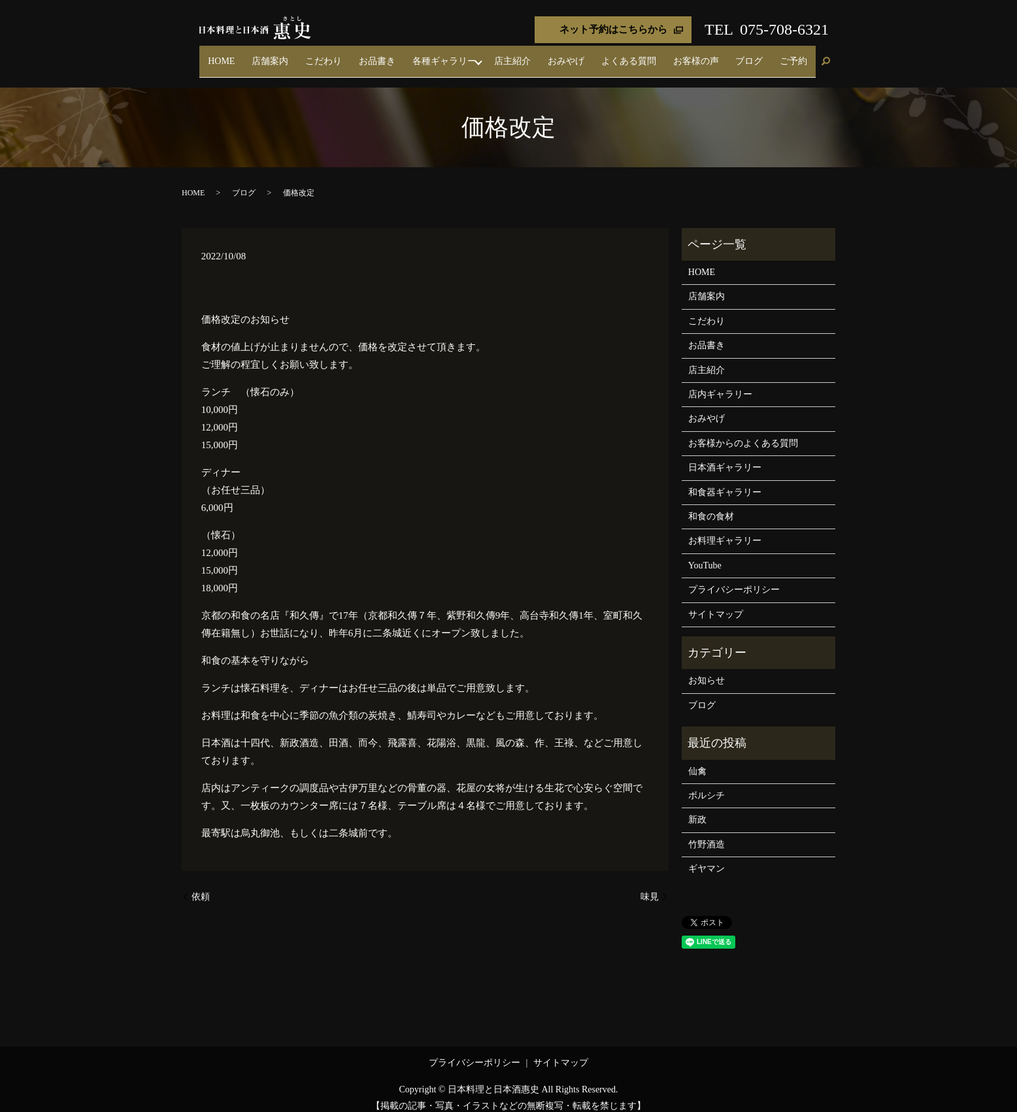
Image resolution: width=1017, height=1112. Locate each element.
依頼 (201, 885)
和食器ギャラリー (724, 480)
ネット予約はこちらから (613, 29)
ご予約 (799, 55)
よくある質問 (668, 55)
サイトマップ (715, 603)
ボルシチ (706, 784)
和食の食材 (711, 505)
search (825, 56)
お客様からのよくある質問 (743, 431)
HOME (331, 55)
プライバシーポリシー (734, 578)
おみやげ (617, 55)
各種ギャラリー (508, 55)
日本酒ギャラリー (724, 456)
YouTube (705, 554)
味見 (650, 885)
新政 (697, 808)
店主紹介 (575, 55)
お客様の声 (724, 55)
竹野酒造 (706, 833)
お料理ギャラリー (724, 529)
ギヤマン (706, 857)
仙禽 (697, 759)
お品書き (452, 55)
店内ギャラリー (720, 382)
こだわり (410, 55)
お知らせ (706, 669)
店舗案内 (368, 55)
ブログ (766, 55)
